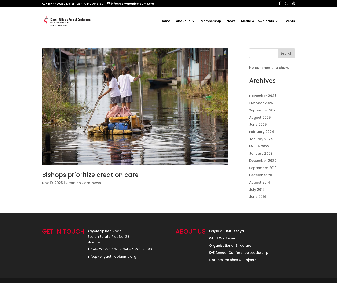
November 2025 (262, 95)
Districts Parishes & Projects (232, 259)
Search (286, 53)
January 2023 (261, 153)
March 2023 (259, 146)
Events (289, 21)
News (231, 21)
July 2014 (257, 189)
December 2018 (262, 175)
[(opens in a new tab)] (135, 106)
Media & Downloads (257, 21)
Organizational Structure (230, 245)
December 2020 (262, 160)
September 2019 (263, 167)
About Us (183, 21)
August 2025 (260, 117)
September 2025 (263, 110)
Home (165, 21)
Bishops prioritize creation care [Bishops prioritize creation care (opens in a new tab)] (90, 175)
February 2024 (261, 131)
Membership (211, 21)
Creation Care (78, 182)
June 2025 (258, 124)
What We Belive (222, 238)
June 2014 (257, 196)
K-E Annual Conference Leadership (238, 252)
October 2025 (261, 103)
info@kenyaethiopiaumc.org (112, 256)
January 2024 (261, 139)
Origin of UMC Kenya (226, 231)
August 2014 (259, 182)
